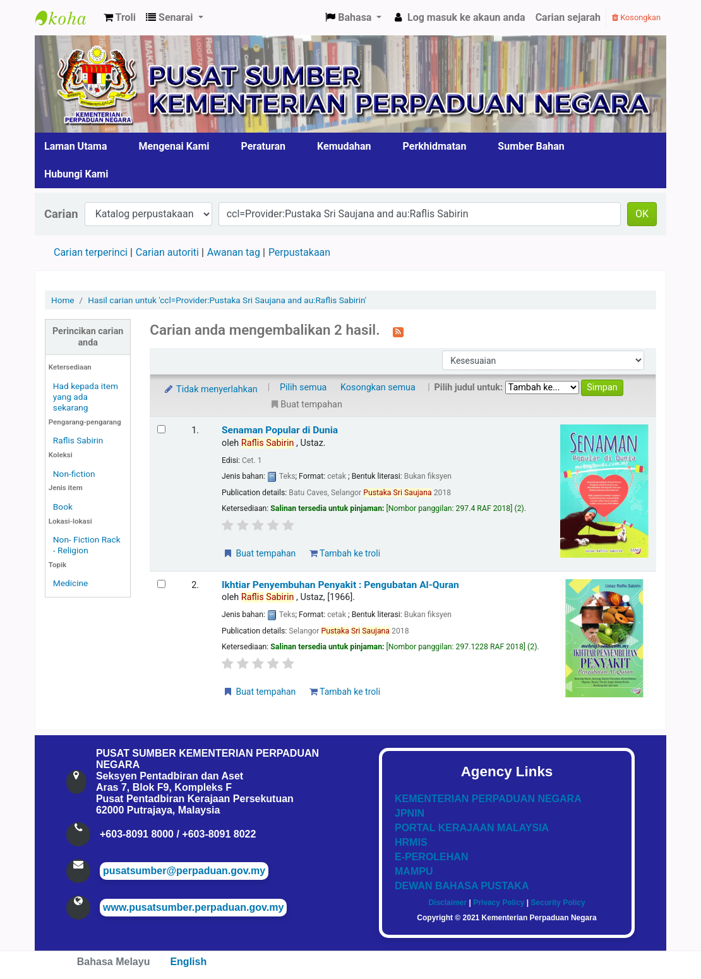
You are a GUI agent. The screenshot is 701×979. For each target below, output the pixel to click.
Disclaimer (447, 902)
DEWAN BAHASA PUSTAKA (462, 885)
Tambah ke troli (344, 553)
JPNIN (409, 813)
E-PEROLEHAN (431, 856)
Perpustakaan (299, 252)
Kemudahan (344, 146)
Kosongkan (636, 17)
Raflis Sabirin (78, 440)
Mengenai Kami (174, 146)
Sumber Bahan (531, 146)
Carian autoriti (167, 252)
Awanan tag (233, 252)
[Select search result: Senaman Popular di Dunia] (161, 429)
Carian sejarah (568, 17)
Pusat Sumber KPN (67, 17)
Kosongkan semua (378, 387)
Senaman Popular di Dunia (280, 430)
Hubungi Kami (76, 174)
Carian (61, 213)
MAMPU (414, 871)
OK (642, 214)
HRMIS (411, 842)
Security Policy (558, 902)
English (188, 961)
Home (63, 300)
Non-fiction (74, 474)
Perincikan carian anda (87, 336)
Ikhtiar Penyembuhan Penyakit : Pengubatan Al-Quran (340, 585)
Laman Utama (75, 146)
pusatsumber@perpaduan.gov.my (184, 870)
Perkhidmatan (435, 146)
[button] (120, 17)
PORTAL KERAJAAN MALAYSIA (472, 827)
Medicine (70, 583)
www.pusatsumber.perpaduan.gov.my (193, 907)
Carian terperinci (91, 252)
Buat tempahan (259, 553)
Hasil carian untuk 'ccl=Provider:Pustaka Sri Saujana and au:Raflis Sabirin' (227, 300)
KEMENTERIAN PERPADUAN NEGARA (488, 798)
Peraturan (263, 146)
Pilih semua (303, 387)
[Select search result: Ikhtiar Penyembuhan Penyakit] (161, 584)
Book (63, 507)
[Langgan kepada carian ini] (398, 331)
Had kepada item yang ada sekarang (85, 396)
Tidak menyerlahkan (209, 389)
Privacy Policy (498, 902)
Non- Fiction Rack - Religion (87, 544)
